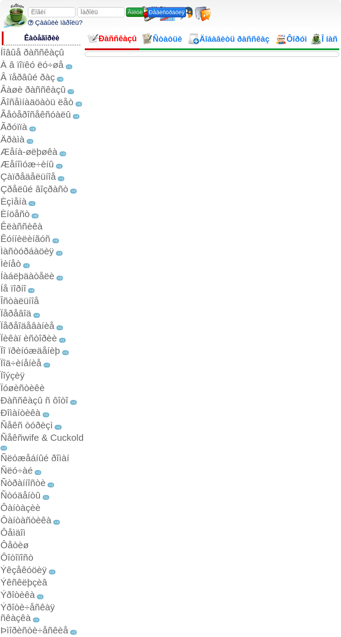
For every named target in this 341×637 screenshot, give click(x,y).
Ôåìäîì (13, 532)
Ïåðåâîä (15, 313)
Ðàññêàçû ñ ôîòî (34, 400)
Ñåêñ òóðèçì (26, 425)
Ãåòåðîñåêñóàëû (35, 114)
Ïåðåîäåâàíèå (27, 325)
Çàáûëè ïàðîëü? (55, 22)
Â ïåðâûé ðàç (27, 77)
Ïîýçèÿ (12, 375)
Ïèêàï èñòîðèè (28, 338)
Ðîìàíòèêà (20, 413)
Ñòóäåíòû (20, 495)
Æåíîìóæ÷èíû (27, 164)
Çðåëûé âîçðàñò (34, 189)
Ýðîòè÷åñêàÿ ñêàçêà (27, 612)
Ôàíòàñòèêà (26, 520)
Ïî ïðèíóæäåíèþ (30, 350)
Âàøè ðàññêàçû (33, 89)
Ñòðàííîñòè (23, 483)
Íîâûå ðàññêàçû (32, 52)
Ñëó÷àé (16, 470)
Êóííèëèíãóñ (25, 238)
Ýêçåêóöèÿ (23, 570)
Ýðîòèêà (17, 595)
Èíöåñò (15, 214)
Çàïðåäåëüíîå (28, 176)
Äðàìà (12, 139)
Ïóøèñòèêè (22, 388)
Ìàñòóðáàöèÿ (27, 251)
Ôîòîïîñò (16, 557)
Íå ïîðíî (13, 288)
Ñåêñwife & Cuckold (41, 437)
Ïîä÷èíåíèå (20, 363)
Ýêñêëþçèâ (23, 582)
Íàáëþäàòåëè (27, 276)
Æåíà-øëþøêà (28, 151)
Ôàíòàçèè (20, 507)
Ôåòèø (14, 545)
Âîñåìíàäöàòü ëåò (36, 102)
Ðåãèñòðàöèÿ (167, 12)
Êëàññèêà (21, 226)
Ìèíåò (10, 263)
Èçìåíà (13, 201)
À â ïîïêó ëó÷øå (31, 64)
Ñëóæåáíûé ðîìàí (34, 458)
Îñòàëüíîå (19, 301)
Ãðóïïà (13, 127)
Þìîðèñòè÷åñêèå (34, 630)
